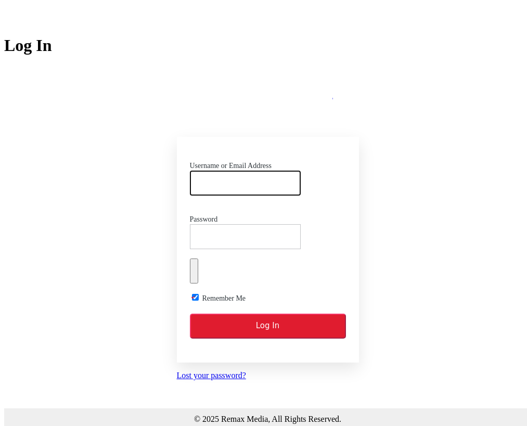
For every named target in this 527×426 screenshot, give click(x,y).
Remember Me (224, 298)
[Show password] (194, 271)
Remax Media (268, 103)
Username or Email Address (231, 166)
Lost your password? (211, 375)
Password (204, 219)
